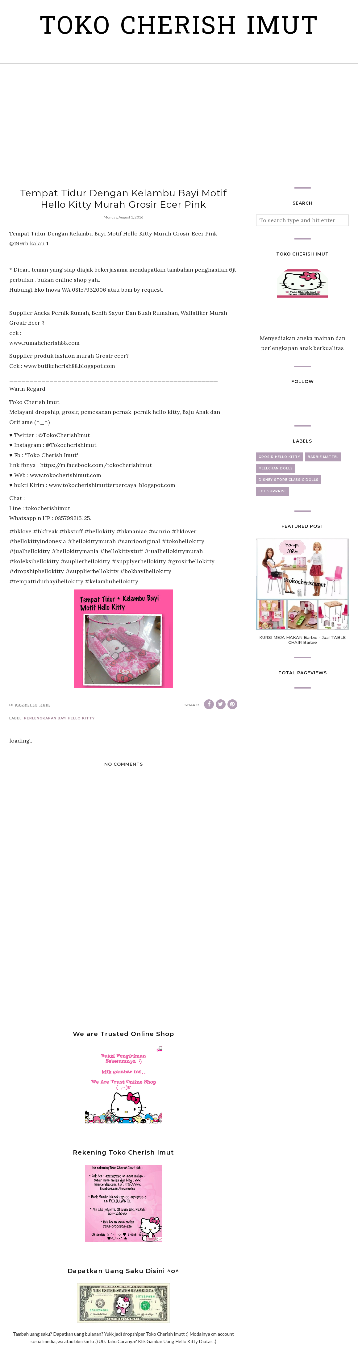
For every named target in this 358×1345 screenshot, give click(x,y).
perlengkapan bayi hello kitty (59, 718)
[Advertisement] (179, 125)
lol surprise (273, 491)
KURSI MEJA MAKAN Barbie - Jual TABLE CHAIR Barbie (302, 640)
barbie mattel (323, 457)
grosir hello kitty (279, 457)
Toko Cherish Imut (179, 28)
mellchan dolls (276, 468)
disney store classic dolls (288, 480)
